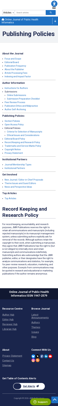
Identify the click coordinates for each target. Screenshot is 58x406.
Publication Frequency (15, 66)
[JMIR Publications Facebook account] (42, 356)
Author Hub (8, 314)
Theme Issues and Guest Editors (20, 183)
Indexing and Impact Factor (18, 76)
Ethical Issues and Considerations (23, 135)
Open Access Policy (14, 124)
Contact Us (8, 360)
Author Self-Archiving (15, 109)
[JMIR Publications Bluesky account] (33, 356)
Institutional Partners (15, 168)
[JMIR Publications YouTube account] (50, 356)
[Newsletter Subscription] (29, 386)
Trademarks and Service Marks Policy (23, 146)
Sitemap (6, 365)
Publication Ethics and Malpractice (21, 106)
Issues (35, 332)
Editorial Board (12, 62)
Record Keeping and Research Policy (22, 142)
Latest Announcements (40, 316)
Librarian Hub (9, 329)
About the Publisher (14, 69)
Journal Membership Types (18, 164)
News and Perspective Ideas (18, 187)
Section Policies (12, 121)
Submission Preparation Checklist (23, 99)
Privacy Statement (14, 153)
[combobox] (30, 12)
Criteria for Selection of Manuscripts (24, 131)
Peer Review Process (15, 102)
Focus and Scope (13, 58)
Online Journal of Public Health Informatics (20, 21)
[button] (54, 3)
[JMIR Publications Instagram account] (33, 360)
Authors (35, 322)
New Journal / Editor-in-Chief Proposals (24, 180)
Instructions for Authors (16, 88)
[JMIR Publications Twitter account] (37, 356)
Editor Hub (8, 319)
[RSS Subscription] (38, 360)
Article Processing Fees (16, 73)
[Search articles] (51, 12)
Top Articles (10, 198)
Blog (33, 336)
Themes (35, 327)
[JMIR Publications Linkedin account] (46, 356)
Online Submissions (16, 95)
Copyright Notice (13, 149)
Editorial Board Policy (15, 139)
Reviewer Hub (9, 324)
